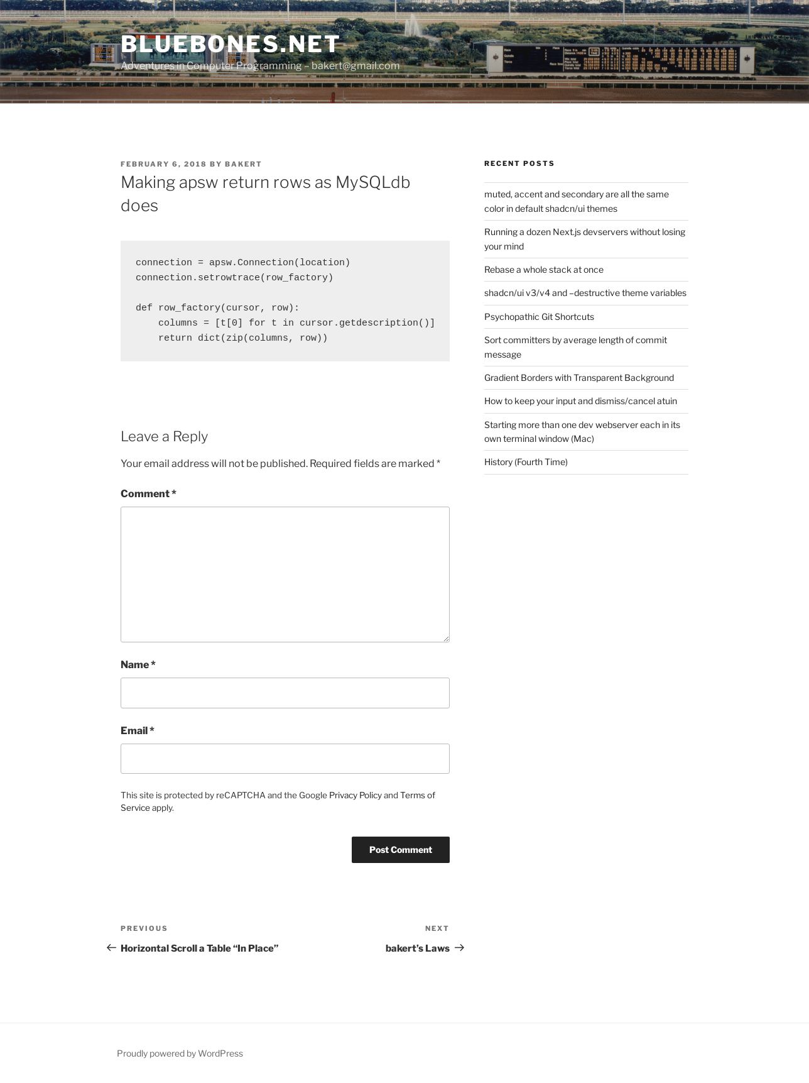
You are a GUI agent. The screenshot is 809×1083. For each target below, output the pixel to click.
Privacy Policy (355, 795)
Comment (148, 494)
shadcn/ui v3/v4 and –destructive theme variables (585, 292)
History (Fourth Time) (526, 461)
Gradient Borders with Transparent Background (579, 377)
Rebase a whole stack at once (544, 269)
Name (138, 665)
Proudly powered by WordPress (180, 1053)
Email (138, 731)
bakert (244, 164)
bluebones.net (231, 44)
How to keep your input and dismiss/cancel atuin (580, 400)
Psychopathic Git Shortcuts (539, 316)
